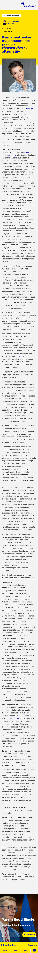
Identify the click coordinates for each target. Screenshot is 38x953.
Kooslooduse (14, 719)
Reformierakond (8, 32)
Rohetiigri (29, 109)
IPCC (18, 356)
